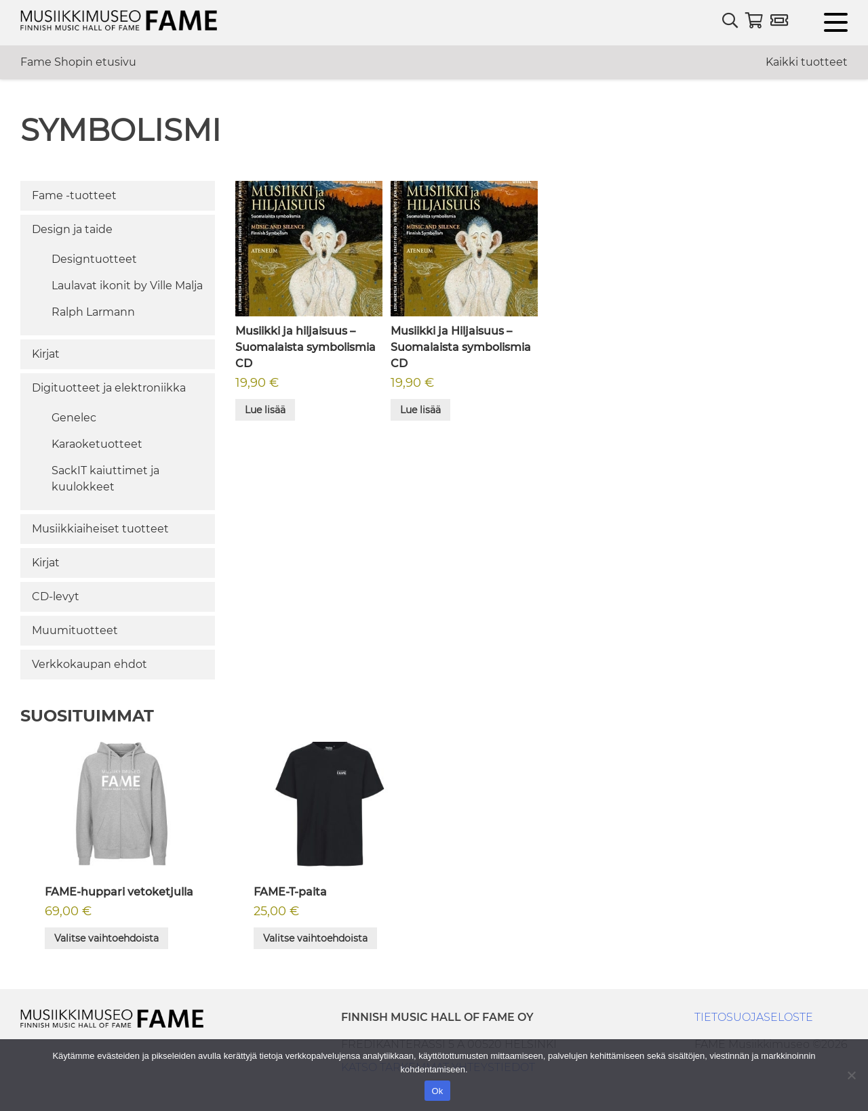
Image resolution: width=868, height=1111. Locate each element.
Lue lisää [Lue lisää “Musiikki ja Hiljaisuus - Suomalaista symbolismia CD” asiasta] (420, 410)
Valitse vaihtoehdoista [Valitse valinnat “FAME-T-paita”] (315, 938)
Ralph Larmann (93, 312)
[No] (851, 1075)
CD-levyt (55, 596)
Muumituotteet (75, 630)
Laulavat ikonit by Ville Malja (127, 285)
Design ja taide (72, 229)
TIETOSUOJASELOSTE (753, 1017)
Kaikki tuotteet (807, 62)
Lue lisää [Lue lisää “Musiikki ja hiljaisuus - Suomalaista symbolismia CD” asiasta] (265, 410)
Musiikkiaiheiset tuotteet (100, 528)
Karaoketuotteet (97, 444)
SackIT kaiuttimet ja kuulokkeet (105, 478)
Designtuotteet (94, 259)
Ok (437, 1091)
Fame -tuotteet (74, 195)
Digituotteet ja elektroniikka (109, 387)
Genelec (74, 417)
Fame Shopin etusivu (78, 62)
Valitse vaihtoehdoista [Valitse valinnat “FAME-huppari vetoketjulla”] (106, 938)
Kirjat (46, 354)
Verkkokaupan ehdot (89, 664)
